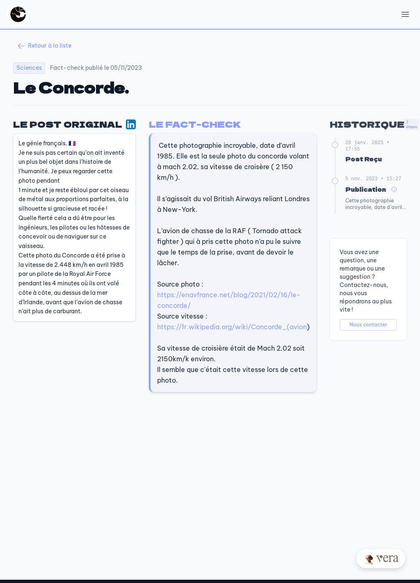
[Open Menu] (405, 14)
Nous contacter (368, 324)
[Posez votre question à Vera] (380, 558)
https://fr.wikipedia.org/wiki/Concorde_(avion (232, 327)
